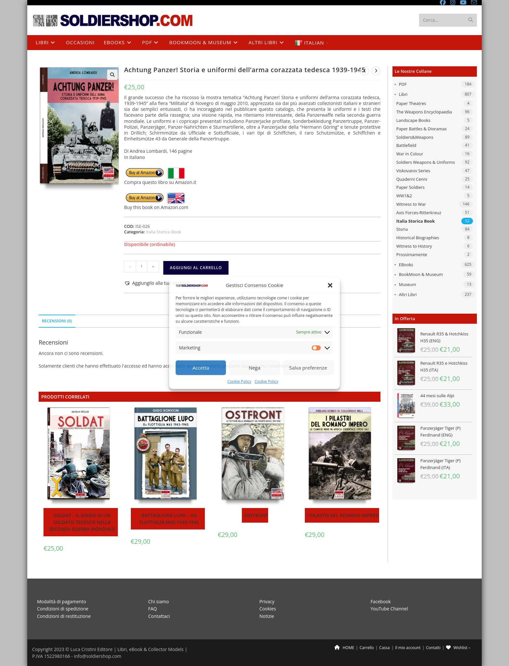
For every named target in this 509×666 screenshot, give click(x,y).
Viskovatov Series (413, 171)
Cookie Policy (239, 381)
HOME (344, 647)
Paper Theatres (411, 103)
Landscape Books (413, 120)
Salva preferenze (308, 367)
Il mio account (407, 647)
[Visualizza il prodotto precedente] (364, 70)
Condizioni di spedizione (62, 609)
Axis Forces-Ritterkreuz (418, 212)
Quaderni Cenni (411, 179)
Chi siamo (158, 601)
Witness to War (411, 204)
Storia (402, 229)
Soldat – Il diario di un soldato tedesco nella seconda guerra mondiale (82, 522)
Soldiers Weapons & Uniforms (425, 162)
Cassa (384, 647)
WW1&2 (404, 196)
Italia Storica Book (415, 221)
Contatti (433, 647)
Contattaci (159, 616)
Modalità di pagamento (61, 601)
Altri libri (408, 294)
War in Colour (409, 154)
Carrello (367, 647)
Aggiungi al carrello (196, 267)
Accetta (200, 367)
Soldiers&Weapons (414, 137)
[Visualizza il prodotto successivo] (375, 70)
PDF (403, 84)
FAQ (152, 609)
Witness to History (414, 246)
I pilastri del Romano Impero (343, 515)
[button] (330, 285)
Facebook (381, 601)
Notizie (266, 616)
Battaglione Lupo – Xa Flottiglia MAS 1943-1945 (169, 518)
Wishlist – (458, 647)
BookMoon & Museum (421, 274)
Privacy (266, 601)
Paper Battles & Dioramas (421, 129)
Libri (403, 94)
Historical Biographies (417, 238)
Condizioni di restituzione (64, 616)
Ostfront (256, 515)
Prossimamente (411, 254)
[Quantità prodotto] (141, 266)
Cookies (267, 609)
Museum (407, 284)
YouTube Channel (389, 609)
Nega (254, 367)
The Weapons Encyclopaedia (424, 112)
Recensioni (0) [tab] (57, 321)
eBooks (406, 265)
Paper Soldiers (410, 187)
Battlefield (406, 145)
